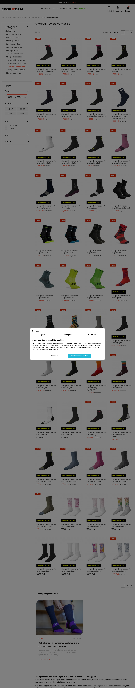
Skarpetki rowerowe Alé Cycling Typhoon (71, 525)
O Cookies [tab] (92, 335)
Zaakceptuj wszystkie (79, 356)
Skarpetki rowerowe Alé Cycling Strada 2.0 (46, 162)
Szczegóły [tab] (67, 335)
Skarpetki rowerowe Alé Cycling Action (121, 296)
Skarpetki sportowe (14, 57)
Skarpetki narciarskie (16, 60)
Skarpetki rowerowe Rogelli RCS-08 (44, 296)
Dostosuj (55, 356)
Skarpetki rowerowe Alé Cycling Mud (121, 386)
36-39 (22, 109)
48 (116, 32)
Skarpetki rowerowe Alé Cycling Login (97, 207)
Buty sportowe (12, 50)
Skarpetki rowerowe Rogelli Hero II (44, 252)
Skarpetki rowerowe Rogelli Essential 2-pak (121, 207)
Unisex (11, 128)
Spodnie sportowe (13, 44)
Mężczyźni (10, 31)
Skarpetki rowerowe (16, 66)
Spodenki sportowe (14, 47)
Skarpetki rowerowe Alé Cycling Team (46, 433)
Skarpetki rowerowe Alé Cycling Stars (121, 70)
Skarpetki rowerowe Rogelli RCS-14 (120, 252)
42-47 (10, 109)
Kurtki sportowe (13, 41)
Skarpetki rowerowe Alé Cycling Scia (71, 207)
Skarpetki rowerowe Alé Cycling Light (121, 341)
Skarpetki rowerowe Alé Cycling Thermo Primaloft (121, 434)
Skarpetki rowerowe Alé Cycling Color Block (46, 480)
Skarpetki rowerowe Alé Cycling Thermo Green (97, 115)
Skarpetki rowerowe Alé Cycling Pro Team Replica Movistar (121, 116)
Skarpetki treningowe (17, 70)
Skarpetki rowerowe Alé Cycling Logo (97, 433)
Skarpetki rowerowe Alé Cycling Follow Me (121, 162)
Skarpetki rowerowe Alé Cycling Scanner (71, 70)
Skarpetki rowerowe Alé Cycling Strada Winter (46, 70)
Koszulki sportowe (13, 34)
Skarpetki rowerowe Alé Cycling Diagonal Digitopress (97, 387)
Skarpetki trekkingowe (17, 63)
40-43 (10, 113)
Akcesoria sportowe (14, 53)
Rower (40, 638)
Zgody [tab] (42, 335)
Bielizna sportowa (13, 73)
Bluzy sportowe (12, 37)
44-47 (22, 113)
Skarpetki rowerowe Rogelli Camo (95, 252)
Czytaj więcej (43, 659)
